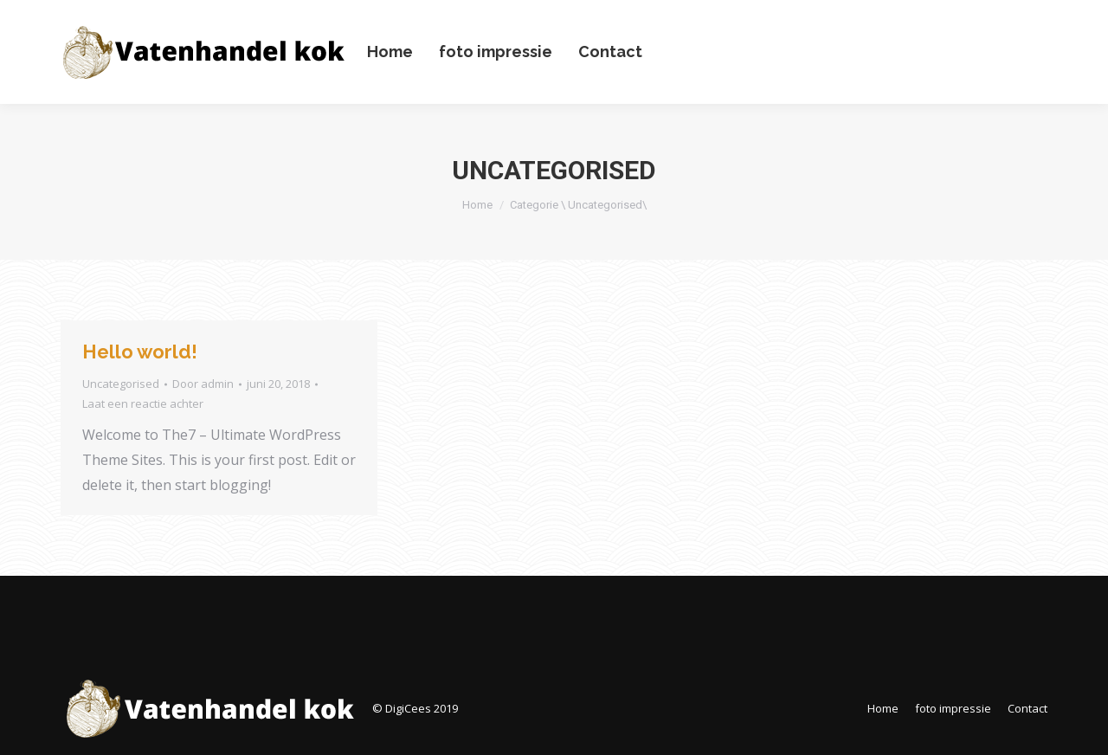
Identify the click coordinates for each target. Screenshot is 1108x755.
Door (203, 383)
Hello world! (139, 351)
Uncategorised (120, 383)
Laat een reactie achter (142, 403)
